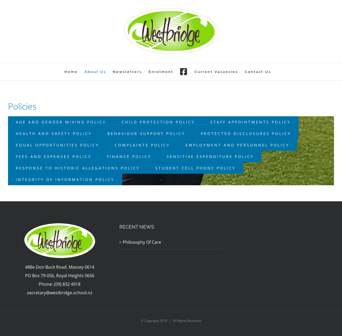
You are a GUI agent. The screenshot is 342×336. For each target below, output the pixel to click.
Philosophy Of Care (142, 242)
